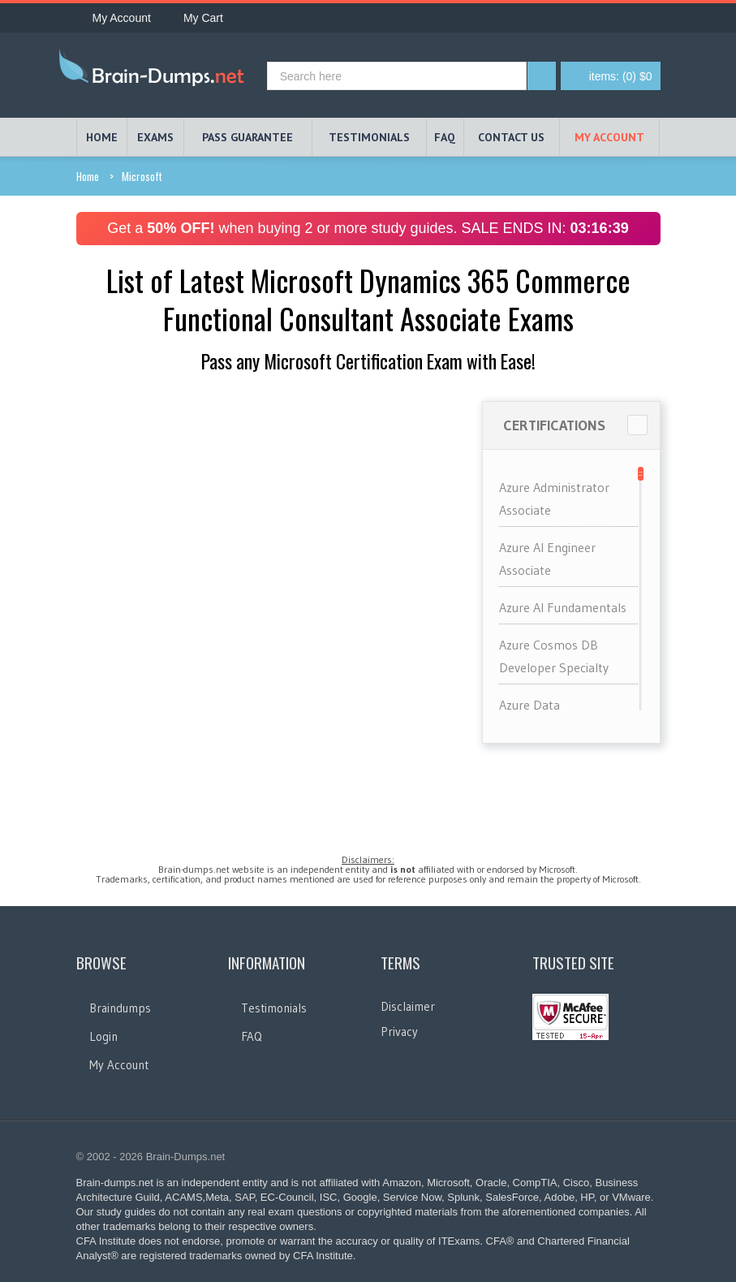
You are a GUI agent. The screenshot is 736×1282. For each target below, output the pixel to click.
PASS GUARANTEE (247, 137)
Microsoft (142, 176)
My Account (113, 18)
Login (103, 1036)
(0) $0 (620, 76)
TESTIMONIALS (369, 137)
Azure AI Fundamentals (562, 607)
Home (87, 176)
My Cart (195, 18)
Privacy (399, 1031)
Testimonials (274, 1008)
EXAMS (155, 137)
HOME (102, 137)
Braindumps (120, 1008)
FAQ (444, 137)
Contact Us (511, 137)
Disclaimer (408, 1006)
